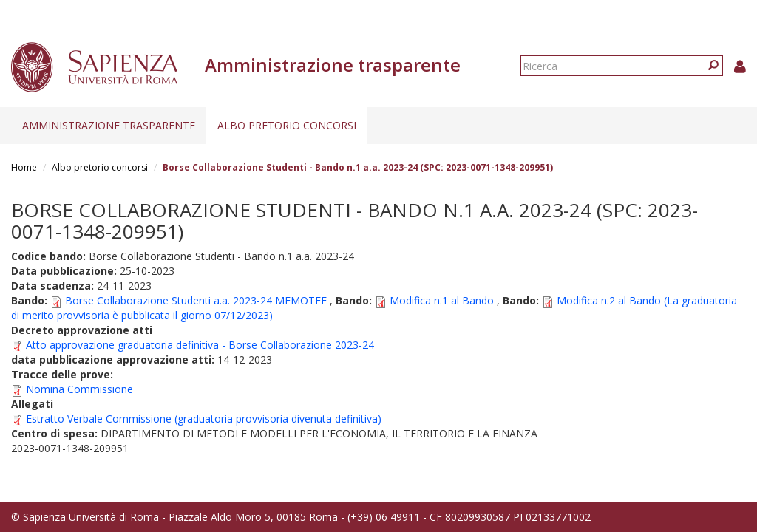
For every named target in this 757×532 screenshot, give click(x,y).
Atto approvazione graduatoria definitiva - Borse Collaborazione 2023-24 (200, 345)
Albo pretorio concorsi (286, 125)
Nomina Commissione (79, 389)
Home (24, 167)
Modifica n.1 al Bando (442, 300)
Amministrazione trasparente (108, 125)
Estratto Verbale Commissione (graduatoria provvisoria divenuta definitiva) (203, 419)
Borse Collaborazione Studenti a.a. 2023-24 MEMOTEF (196, 300)
